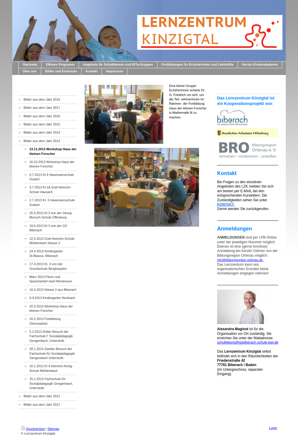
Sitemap (53, 428)
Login (273, 428)
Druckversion (33, 428)
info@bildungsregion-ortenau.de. (240, 260)
